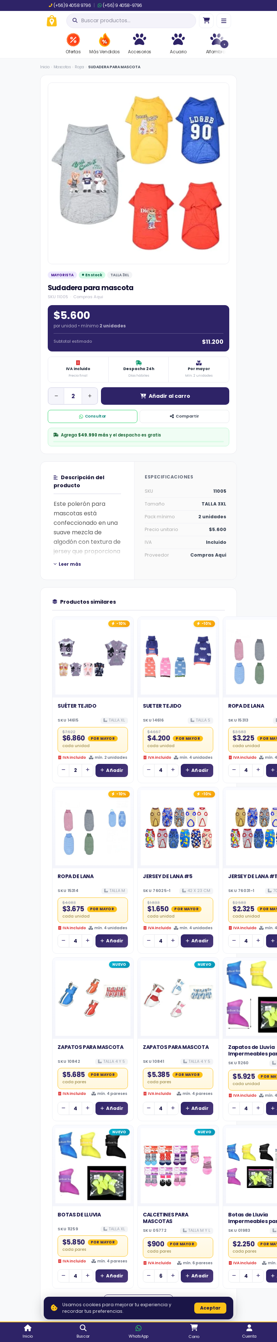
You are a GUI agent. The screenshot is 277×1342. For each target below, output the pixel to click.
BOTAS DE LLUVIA (79, 1214)
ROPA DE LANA (246, 706)
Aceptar (210, 1308)
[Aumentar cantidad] (89, 396)
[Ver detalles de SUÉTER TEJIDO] (92, 657)
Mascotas (62, 67)
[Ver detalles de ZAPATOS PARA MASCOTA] (92, 998)
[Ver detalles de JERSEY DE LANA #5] (178, 827)
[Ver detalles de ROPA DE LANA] (92, 827)
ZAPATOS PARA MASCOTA (90, 1047)
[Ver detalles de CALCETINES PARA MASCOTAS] (178, 1165)
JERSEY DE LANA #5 (167, 876)
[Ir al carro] (206, 21)
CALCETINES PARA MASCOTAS (165, 1218)
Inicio (45, 67)
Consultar (92, 416)
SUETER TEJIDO (162, 706)
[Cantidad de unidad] (73, 396)
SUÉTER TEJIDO (77, 706)
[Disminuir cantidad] (56, 396)
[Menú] (223, 21)
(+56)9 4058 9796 (70, 5)
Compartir (184, 416)
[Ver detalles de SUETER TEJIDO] (178, 657)
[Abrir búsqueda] (131, 21)
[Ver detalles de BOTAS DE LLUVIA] (92, 1165)
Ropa (79, 67)
